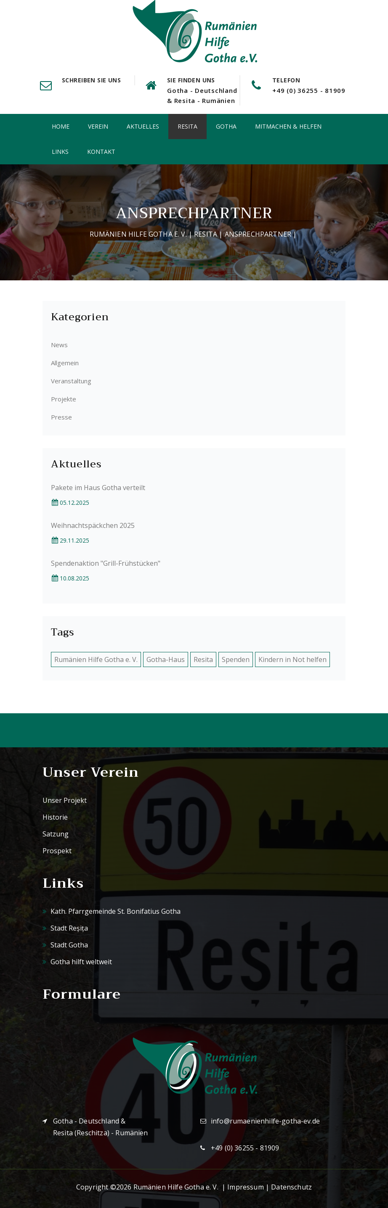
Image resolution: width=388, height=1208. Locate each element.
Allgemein (65, 363)
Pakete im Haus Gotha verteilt (98, 487)
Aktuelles (143, 126)
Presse (61, 417)
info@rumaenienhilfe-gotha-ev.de (265, 1121)
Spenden (236, 659)
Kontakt (101, 152)
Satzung (56, 834)
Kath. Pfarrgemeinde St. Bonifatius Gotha (112, 911)
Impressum (245, 1187)
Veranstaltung (71, 381)
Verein (98, 126)
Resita (187, 126)
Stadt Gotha (65, 945)
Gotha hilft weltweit (77, 961)
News (59, 344)
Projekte (63, 399)
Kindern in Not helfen (292, 659)
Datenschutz (291, 1187)
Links (60, 152)
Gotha (226, 126)
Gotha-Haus (165, 659)
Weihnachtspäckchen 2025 (93, 525)
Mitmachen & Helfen (288, 126)
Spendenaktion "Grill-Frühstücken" (105, 563)
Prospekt (57, 850)
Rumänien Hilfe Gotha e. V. (138, 234)
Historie (55, 817)
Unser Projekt (65, 800)
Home (60, 126)
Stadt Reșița (65, 928)
